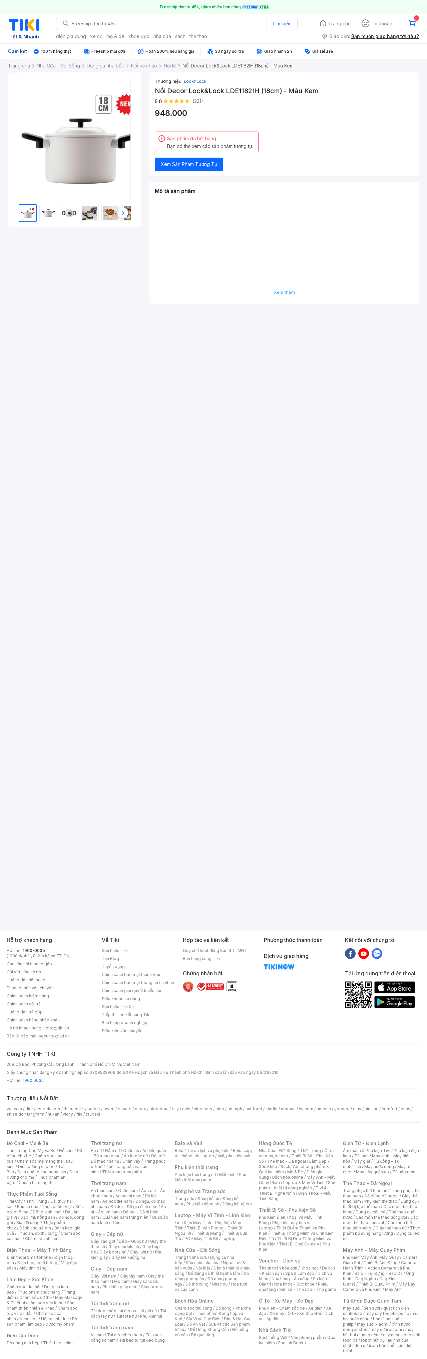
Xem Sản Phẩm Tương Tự (189, 164)
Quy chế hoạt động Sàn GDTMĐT (215, 950)
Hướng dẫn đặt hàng (26, 979)
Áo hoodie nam (117, 1201)
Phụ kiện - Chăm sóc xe (282, 1308)
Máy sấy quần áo (372, 1171)
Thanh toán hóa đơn (278, 1268)
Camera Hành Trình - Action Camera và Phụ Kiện (379, 1268)
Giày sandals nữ (123, 1246)
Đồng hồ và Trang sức (200, 1191)
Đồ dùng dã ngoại (381, 1195)
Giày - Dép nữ (107, 1234)
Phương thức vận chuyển (30, 987)
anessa (324, 1108)
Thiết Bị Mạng (207, 1233)
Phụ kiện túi (151, 1316)
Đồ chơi (66, 1150)
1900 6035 (33, 1080)
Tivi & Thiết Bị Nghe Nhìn (293, 1190)
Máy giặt (362, 1161)
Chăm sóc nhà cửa (43, 1238)
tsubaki (93, 1114)
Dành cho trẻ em (35, 1227)
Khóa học (310, 1268)
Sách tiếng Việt (273, 1337)
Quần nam (128, 1190)
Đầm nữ (112, 1150)
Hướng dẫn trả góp (25, 1011)
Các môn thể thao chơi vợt (380, 1220)
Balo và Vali (188, 1143)
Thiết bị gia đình (58, 1342)
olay (357, 1108)
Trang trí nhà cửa (191, 1257)
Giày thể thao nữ (391, 1227)
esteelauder (48, 1108)
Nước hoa (28, 1318)
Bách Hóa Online (194, 1301)
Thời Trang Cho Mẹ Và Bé (31, 1150)
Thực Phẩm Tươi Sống (32, 1194)
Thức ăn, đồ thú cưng (37, 1233)
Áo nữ (96, 1150)
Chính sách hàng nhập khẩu (33, 1019)
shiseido (15, 1114)
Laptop (229, 1238)
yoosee (342, 1108)
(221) (197, 101)
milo (186, 1108)
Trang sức (184, 1198)
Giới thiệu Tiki (115, 950)
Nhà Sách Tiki (275, 1330)
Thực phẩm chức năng (38, 1292)
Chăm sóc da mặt (24, 1286)
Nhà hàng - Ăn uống (291, 1278)
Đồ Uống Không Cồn (209, 1329)
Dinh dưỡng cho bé (36, 1166)
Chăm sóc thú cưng (193, 1308)
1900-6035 (34, 950)
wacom (306, 1108)
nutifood (254, 1108)
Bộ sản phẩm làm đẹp (42, 1321)
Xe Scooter (310, 1313)
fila (79, 1114)
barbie (93, 1108)
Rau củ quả (27, 1206)
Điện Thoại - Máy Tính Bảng (39, 1250)
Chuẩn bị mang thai (37, 1182)
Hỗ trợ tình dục (55, 1318)
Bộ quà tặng (202, 1334)
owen (108, 1108)
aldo (220, 1108)
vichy (68, 1114)
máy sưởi (351, 1308)
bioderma (158, 1108)
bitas (405, 1108)
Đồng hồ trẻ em (237, 1203)
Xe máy (277, 1313)
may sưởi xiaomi (372, 1324)
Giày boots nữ (112, 1251)
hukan (53, 1114)
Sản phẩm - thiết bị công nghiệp (297, 1185)
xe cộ (96, 36)
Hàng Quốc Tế (275, 1143)
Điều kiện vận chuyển (122, 1030)
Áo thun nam (103, 1190)
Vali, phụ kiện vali (234, 1155)
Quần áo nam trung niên (125, 1217)
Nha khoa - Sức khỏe (294, 1284)
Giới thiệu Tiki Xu (118, 1006)
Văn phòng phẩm (307, 1337)
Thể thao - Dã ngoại (286, 1161)
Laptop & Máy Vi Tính (304, 1182)
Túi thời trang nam (112, 1327)
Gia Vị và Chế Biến (203, 1318)
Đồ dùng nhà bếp (23, 1342)
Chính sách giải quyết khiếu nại (131, 990)
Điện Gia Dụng (23, 1335)
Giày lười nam (103, 1276)
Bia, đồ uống (28, 1222)
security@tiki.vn (54, 1035)
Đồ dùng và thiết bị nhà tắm (214, 1273)
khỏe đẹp (138, 36)
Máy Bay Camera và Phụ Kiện (379, 1287)
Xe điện (315, 1308)
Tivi (357, 1166)
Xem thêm (284, 292)
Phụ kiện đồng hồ (202, 1203)
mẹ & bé (115, 36)
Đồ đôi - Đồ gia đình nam (133, 1206)
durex (140, 1108)
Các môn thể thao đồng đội (381, 1217)
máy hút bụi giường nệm (378, 1332)
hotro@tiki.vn (56, 1027)
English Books (292, 1342)
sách (180, 36)
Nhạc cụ (220, 1284)
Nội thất (202, 1268)
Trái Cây (15, 1201)
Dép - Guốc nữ (133, 1241)
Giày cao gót (103, 1241)
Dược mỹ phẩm (59, 1324)
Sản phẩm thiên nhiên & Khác (40, 1305)
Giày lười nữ (141, 1251)
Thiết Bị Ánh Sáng (381, 1262)
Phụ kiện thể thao (380, 1201)
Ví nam (97, 1334)
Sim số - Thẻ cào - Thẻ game (307, 1289)
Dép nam (121, 1281)
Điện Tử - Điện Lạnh (366, 1143)
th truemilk (74, 1108)
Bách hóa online (287, 1177)
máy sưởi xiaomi (386, 1329)
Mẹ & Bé (295, 1171)
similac (371, 1108)
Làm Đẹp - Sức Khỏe (30, 1279)
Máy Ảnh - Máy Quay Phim (374, 1250)
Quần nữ (131, 1150)
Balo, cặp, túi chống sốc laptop (213, 1153)
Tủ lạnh (361, 1155)
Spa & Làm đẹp (299, 1273)
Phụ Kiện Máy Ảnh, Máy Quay (371, 1257)
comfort (389, 1108)
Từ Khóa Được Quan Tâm (372, 1301)
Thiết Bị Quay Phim (377, 1284)
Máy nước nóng (379, 1166)
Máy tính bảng (33, 1268)
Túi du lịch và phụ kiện (208, 1150)
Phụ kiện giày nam (119, 1286)
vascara (14, 1108)
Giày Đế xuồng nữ (128, 1257)
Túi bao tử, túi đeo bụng (142, 1340)
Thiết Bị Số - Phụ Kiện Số (287, 1210)
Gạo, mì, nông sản (37, 1217)
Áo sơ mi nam (128, 1195)
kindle (272, 1108)
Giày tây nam (132, 1276)
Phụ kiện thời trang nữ (195, 1174)
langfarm (35, 1114)
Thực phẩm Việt (57, 1206)
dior (29, 1108)
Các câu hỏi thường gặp (29, 963)
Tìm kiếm (282, 23)
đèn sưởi (372, 1308)
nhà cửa (162, 36)
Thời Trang (310, 1150)
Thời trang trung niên (122, 1171)
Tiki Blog (110, 958)
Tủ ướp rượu (403, 1171)
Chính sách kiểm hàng (28, 995)
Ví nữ (152, 1310)
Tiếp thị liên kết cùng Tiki (126, 1014)
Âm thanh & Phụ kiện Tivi (366, 1150)
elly (175, 1108)
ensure (124, 1108)
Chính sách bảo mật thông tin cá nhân (138, 982)
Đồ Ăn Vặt (195, 1324)
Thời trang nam (108, 1183)
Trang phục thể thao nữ (365, 1190)
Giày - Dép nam (109, 1269)
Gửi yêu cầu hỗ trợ (24, 971)
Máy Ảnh (393, 1289)
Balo (179, 1150)
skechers (203, 1108)
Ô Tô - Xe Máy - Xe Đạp (286, 1301)
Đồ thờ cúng (196, 1284)
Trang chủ (339, 23)
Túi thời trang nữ (110, 1303)
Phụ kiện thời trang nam (210, 1177)
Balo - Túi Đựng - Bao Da (379, 1273)
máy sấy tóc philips (384, 1313)
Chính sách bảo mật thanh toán (131, 974)
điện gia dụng (71, 36)
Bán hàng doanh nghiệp (124, 1022)
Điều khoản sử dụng (121, 998)
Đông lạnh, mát (47, 1211)
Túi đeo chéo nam (124, 1334)
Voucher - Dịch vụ (279, 1261)
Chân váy (131, 1161)
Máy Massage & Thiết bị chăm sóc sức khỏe (45, 1300)
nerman (288, 1108)
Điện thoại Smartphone (29, 1257)
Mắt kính (227, 1174)
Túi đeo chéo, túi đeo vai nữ (117, 1310)
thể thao (198, 36)
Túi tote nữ (126, 1316)
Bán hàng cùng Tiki (201, 958)
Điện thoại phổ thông (37, 1262)
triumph (235, 1108)
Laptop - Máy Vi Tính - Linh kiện (212, 1215)
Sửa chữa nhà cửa (203, 1262)
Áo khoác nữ (136, 1155)
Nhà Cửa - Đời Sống (198, 1250)
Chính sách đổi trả (24, 1003)
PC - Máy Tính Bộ (201, 1238)
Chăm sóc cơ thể (35, 1297)
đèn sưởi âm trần (370, 1345)
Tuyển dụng (113, 966)
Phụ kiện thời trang (196, 1167)
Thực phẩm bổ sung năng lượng (381, 1230)
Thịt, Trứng (36, 1201)
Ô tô (292, 1313)
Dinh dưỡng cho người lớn (41, 1171)
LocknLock (195, 81)
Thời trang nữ (106, 1143)
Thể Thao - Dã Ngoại (367, 1183)
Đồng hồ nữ (208, 1198)
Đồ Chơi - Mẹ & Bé (27, 1143)
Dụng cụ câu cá (370, 1211)
